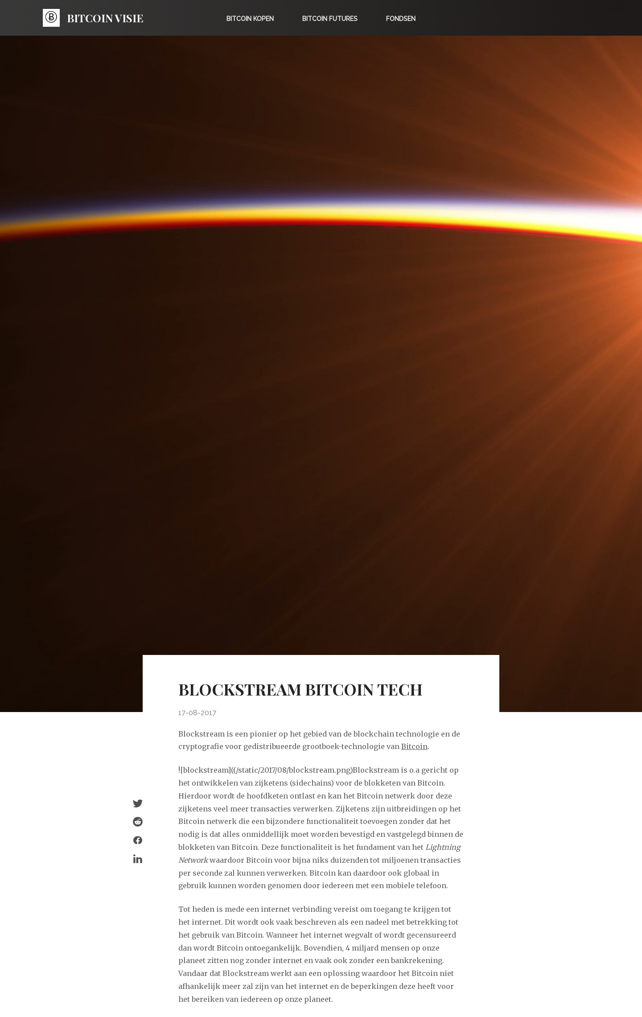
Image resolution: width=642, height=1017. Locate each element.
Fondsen (401, 18)
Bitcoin (414, 746)
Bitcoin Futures (330, 18)
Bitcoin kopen (250, 18)
